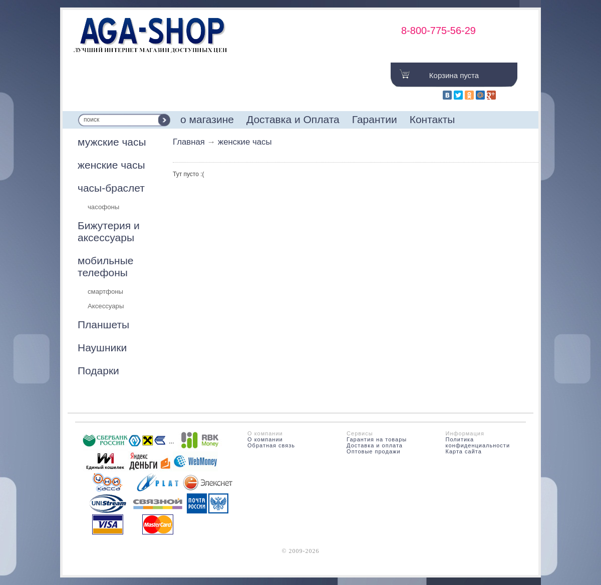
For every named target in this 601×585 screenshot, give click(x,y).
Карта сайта (464, 451)
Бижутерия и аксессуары (109, 231)
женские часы (111, 165)
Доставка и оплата (375, 445)
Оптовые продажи (373, 451)
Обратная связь (271, 445)
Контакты (432, 119)
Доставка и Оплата (293, 119)
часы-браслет (111, 188)
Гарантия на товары (377, 439)
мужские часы (112, 142)
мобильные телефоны (105, 266)
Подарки (98, 370)
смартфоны (105, 291)
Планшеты (103, 324)
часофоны (103, 207)
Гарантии (374, 119)
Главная (189, 142)
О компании (265, 439)
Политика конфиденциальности (478, 442)
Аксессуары (106, 306)
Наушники (102, 347)
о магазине (207, 119)
